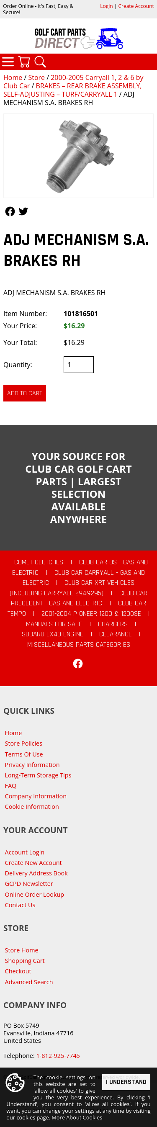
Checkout (18, 971)
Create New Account (33, 863)
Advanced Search (29, 982)
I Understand (126, 1081)
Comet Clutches (38, 562)
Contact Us (20, 905)
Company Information (36, 796)
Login (106, 6)
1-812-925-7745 (58, 1056)
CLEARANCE (115, 634)
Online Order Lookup (34, 894)
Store (36, 77)
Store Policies (23, 743)
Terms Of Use (24, 754)
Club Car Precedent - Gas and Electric (79, 598)
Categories (8, 61)
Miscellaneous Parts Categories (78, 644)
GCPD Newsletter (29, 884)
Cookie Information (32, 807)
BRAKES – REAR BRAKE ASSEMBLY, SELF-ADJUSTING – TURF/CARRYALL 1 (72, 90)
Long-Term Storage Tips (38, 775)
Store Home (22, 950)
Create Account (136, 6)
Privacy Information (32, 765)
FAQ (11, 786)
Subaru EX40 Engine (52, 634)
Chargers (113, 624)
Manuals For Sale (54, 624)
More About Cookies (76, 1117)
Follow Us (10, 211)
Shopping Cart (25, 961)
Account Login (25, 852)
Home (12, 77)
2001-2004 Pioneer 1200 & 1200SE (91, 613)
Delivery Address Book (36, 873)
